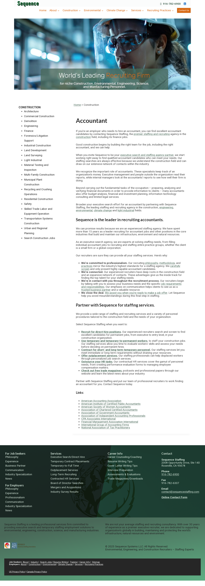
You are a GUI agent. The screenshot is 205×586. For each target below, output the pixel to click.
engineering (166, 207)
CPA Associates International (98, 418)
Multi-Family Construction (39, 174)
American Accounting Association (101, 400)
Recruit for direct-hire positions (101, 331)
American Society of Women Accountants (106, 406)
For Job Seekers (15, 453)
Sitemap (96, 562)
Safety (28, 203)
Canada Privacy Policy (37, 572)
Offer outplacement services (99, 355)
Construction (30, 107)
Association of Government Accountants (105, 412)
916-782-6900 (170, 474)
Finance (28, 131)
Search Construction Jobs (39, 238)
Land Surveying (33, 155)
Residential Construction (38, 199)
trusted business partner (96, 289)
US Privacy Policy (17, 572)
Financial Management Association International (109, 421)
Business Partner (15, 465)
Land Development (35, 150)
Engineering (31, 126)
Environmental (49, 564)
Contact (166, 453)
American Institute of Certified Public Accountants (111, 403)
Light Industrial (33, 160)
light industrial (126, 210)
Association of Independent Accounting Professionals (113, 415)
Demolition (30, 121)
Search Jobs (46, 562)
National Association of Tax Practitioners (105, 427)
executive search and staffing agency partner (147, 155)
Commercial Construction (39, 116)
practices (86, 266)
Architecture (31, 111)
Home (42, 10)
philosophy (151, 263)
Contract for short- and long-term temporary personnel (115, 349)
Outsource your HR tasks (96, 361)
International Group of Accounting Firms (105, 424)
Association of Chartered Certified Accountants (109, 409)
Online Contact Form (174, 497)
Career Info (115, 453)
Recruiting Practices (94, 564)
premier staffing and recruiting (152, 134)
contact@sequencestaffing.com (180, 491)
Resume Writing (60, 562)
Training (73, 562)
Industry (34, 562)
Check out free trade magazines (101, 370)
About (25, 562)
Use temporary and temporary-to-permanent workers (114, 340)
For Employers (14, 485)
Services (56, 453)
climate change (103, 210)
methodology (167, 263)
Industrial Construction (37, 145)
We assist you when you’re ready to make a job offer (136, 292)
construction (83, 137)
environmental (84, 210)
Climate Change (65, 564)
